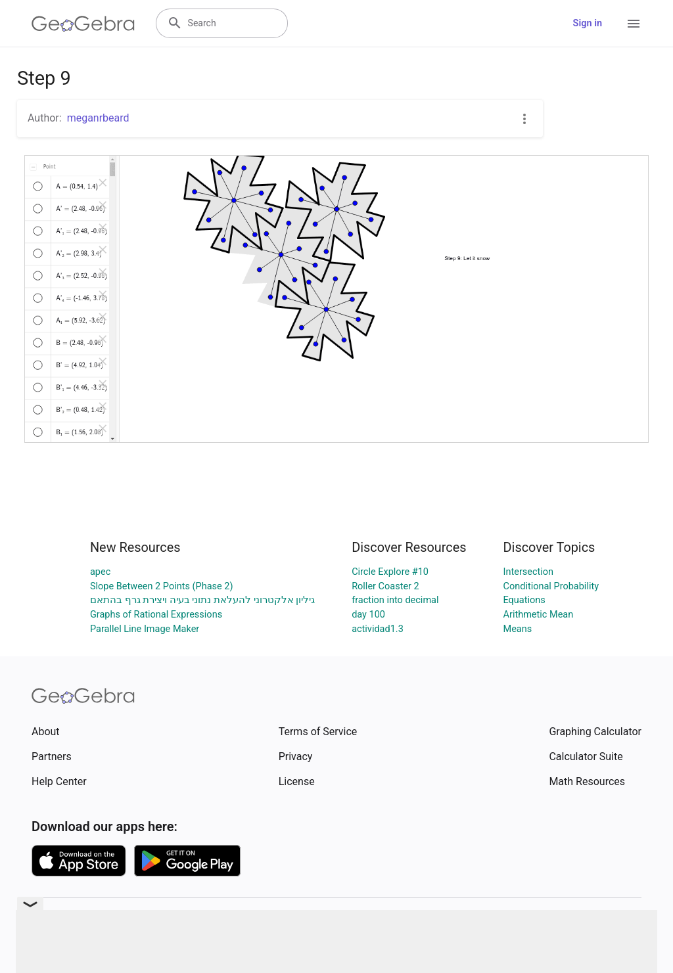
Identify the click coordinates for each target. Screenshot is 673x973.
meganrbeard (98, 118)
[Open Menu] (633, 24)
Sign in (587, 23)
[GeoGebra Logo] (83, 24)
